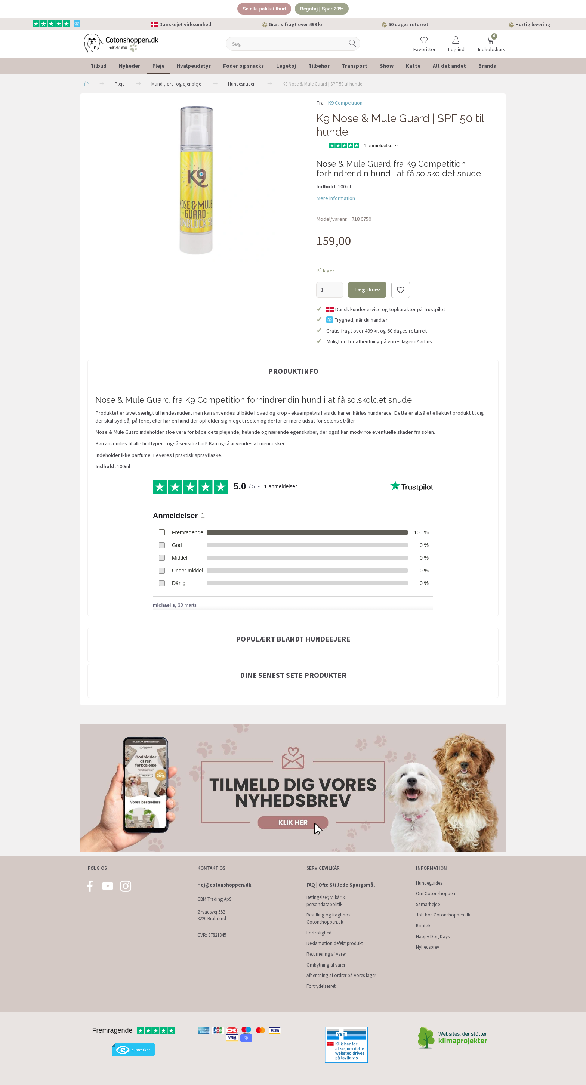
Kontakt (424, 925)
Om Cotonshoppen (435, 893)
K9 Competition (345, 102)
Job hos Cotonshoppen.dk (443, 915)
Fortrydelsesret (321, 986)
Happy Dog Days (433, 936)
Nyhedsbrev (427, 947)
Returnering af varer (326, 954)
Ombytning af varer (325, 965)
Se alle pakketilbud (264, 9)
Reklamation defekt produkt (334, 943)
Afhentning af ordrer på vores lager (341, 975)
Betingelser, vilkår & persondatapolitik (326, 901)
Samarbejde (428, 904)
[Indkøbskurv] (490, 39)
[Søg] (353, 44)
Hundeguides (429, 883)
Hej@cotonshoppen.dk (224, 885)
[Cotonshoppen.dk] (121, 43)
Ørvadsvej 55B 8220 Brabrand (211, 915)
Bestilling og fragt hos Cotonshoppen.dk (328, 918)
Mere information (335, 198)
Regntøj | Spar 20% (322, 9)
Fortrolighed (318, 933)
